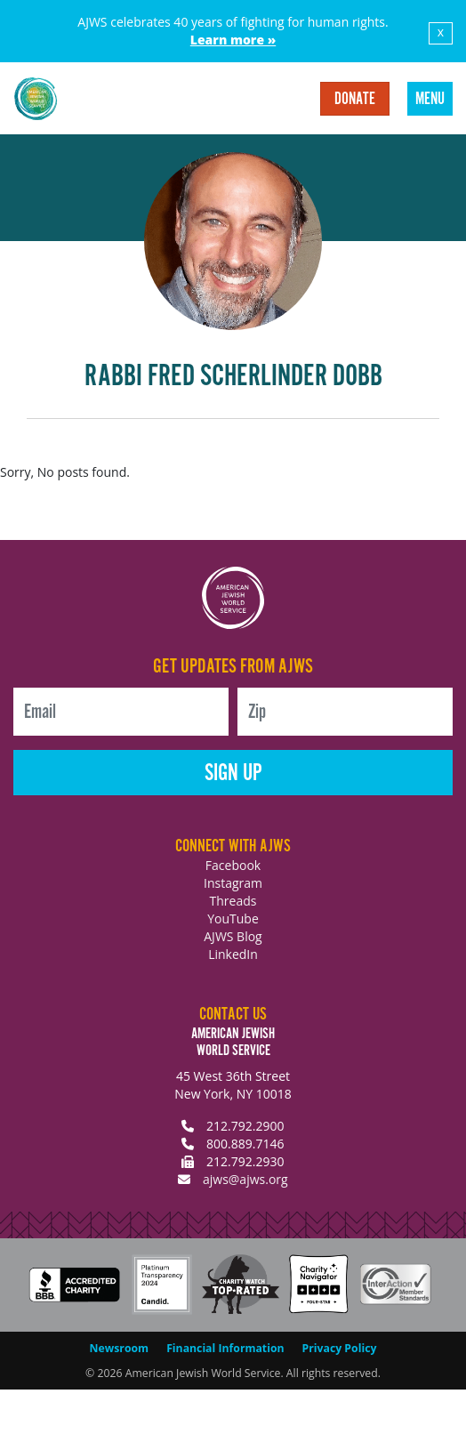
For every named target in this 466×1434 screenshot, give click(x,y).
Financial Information (225, 1348)
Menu (430, 99)
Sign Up (233, 773)
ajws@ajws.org (245, 1179)
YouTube (233, 918)
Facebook (233, 865)
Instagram (233, 882)
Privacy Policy (339, 1348)
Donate (354, 99)
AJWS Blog (232, 936)
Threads (233, 900)
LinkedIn (233, 954)
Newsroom (119, 1348)
